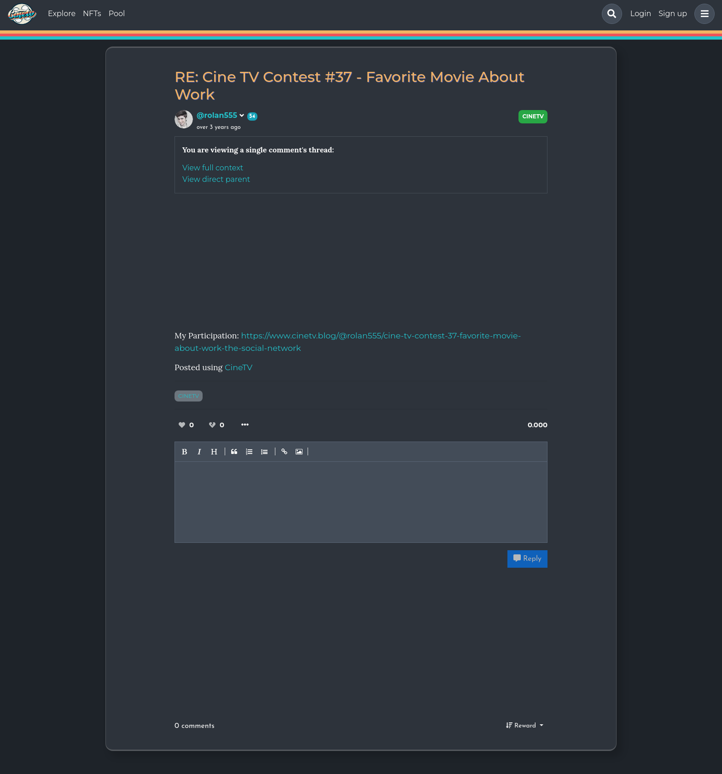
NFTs (92, 13)
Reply (527, 558)
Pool (117, 13)
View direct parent (216, 179)
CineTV (533, 116)
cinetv (188, 395)
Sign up (672, 13)
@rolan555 (221, 115)
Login (640, 13)
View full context (212, 167)
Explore (62, 13)
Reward (522, 725)
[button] (703, 14)
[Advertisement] (361, 257)
